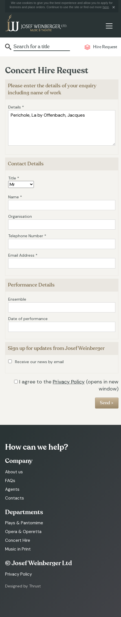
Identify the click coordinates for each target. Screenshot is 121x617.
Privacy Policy (69, 381)
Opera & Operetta (23, 531)
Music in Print (18, 549)
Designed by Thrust (23, 586)
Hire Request (105, 47)
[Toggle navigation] (109, 26)
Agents (12, 489)
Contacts (14, 498)
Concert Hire (17, 540)
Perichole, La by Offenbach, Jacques (61, 128)
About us (14, 472)
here (106, 7)
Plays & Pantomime (24, 523)
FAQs (10, 480)
